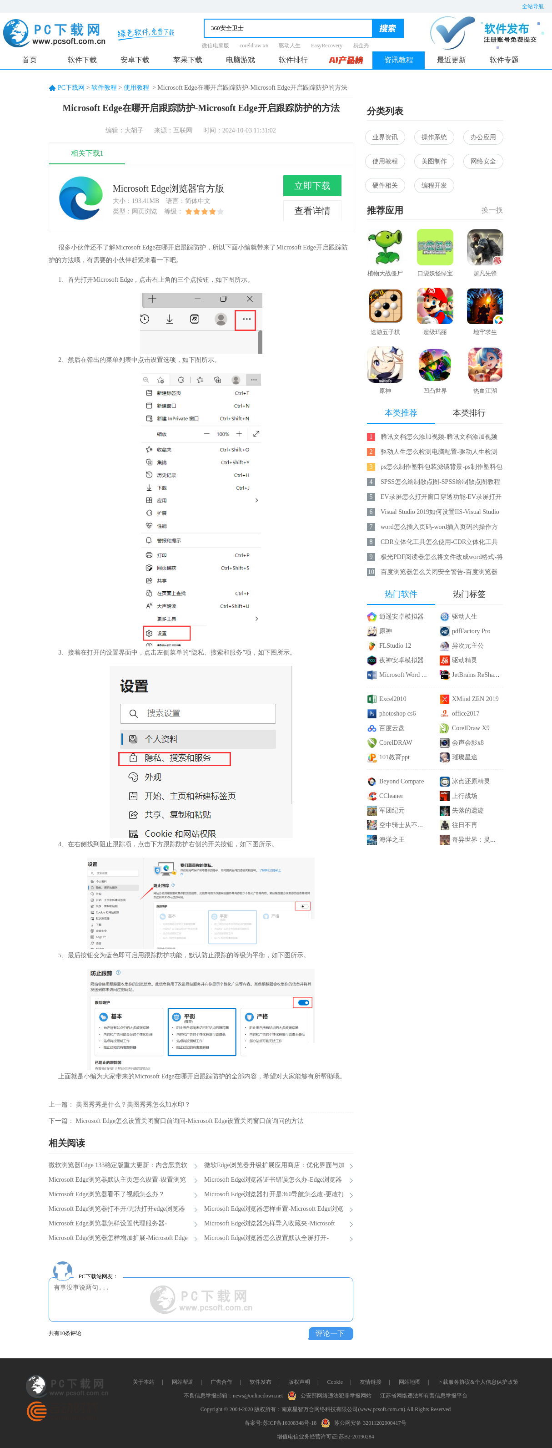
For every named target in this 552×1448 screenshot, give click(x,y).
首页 (29, 60)
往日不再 (464, 825)
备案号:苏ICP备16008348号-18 (280, 1423)
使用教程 (136, 87)
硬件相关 (385, 185)
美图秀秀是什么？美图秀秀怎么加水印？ (133, 1104)
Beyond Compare (401, 781)
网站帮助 (183, 1382)
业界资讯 (385, 137)
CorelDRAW (395, 742)
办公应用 (483, 137)
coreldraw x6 (254, 45)
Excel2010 (392, 699)
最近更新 (451, 60)
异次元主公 (468, 645)
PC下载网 (71, 87)
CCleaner (391, 796)
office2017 (465, 713)
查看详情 (312, 211)
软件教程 (104, 87)
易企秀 (361, 45)
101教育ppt (394, 757)
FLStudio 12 (395, 645)
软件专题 (504, 60)
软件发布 (260, 1382)
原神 (385, 631)
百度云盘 (392, 728)
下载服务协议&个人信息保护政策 (477, 1382)
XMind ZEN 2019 (475, 699)
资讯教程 (398, 60)
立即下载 (312, 186)
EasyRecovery (326, 45)
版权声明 (299, 1382)
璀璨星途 (464, 757)
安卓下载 (135, 60)
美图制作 (434, 161)
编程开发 (434, 185)
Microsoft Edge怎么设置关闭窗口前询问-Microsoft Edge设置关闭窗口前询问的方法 (190, 1121)
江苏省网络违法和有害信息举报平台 (423, 1395)
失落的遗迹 (468, 810)
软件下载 (82, 60)
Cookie (335, 1382)
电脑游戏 (240, 60)
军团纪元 (392, 810)
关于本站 (144, 1382)
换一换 (492, 210)
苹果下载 (187, 60)
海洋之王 (392, 839)
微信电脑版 (215, 45)
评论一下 (330, 1333)
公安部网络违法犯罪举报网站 (331, 1395)
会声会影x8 (468, 742)
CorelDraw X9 (471, 728)
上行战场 (464, 796)
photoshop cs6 (397, 713)
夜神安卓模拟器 (401, 660)
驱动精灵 (464, 660)
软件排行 (293, 60)
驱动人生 (290, 45)
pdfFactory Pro (471, 631)
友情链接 (370, 1382)
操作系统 (434, 137)
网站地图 (410, 1382)
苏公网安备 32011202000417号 (365, 1422)
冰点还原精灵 (471, 781)
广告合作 (221, 1382)
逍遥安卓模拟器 (401, 616)
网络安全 (483, 161)
